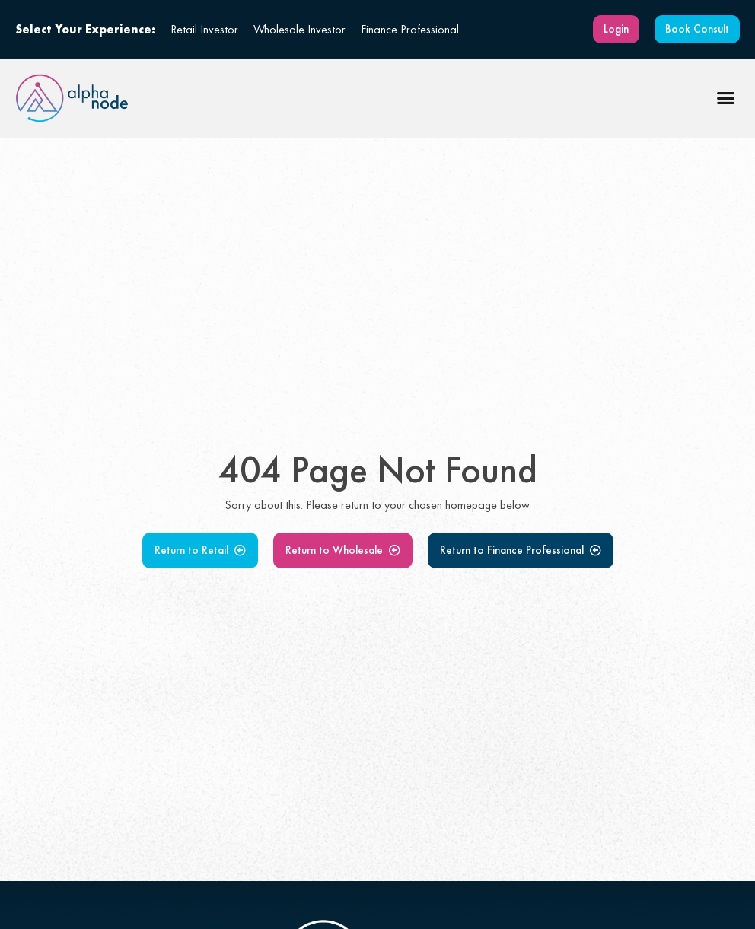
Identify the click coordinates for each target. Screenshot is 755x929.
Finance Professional (410, 29)
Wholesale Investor (299, 29)
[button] (726, 98)
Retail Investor (204, 29)
